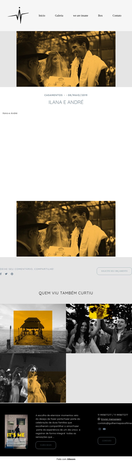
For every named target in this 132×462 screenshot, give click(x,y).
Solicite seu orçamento (114, 271)
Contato (117, 15)
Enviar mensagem (111, 419)
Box (100, 15)
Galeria (59, 15)
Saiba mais (45, 445)
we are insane (80, 15)
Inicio (42, 15)
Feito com (66, 459)
